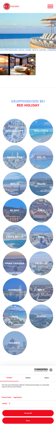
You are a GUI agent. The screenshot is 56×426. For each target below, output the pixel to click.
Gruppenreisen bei (28, 103)
